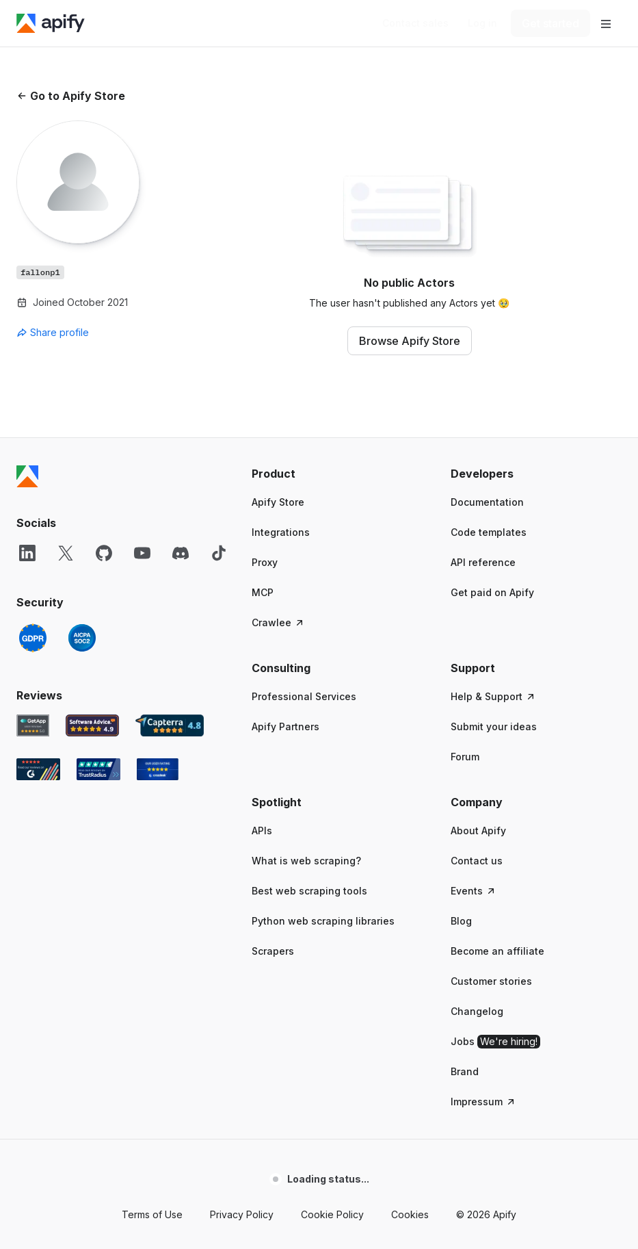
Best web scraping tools (309, 891)
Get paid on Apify (492, 592)
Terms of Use (152, 1214)
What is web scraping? (306, 860)
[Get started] (550, 23)
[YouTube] (142, 553)
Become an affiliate (497, 951)
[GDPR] (32, 637)
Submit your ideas (494, 726)
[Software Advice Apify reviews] (93, 725)
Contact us (477, 860)
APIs (262, 830)
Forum (465, 756)
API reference (483, 562)
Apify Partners (285, 726)
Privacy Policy (242, 1214)
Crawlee (278, 622)
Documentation (487, 502)
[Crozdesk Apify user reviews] (157, 769)
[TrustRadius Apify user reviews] (98, 769)
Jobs (495, 1041)
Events (473, 891)
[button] (337, 473)
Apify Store (278, 502)
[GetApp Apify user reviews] (32, 725)
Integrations (281, 532)
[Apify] (50, 23)
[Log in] (482, 23)
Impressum (483, 1101)
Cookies (410, 1214)
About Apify (478, 830)
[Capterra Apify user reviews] (169, 725)
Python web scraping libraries (323, 921)
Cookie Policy (332, 1214)
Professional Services (304, 696)
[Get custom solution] (415, 23)
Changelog (477, 1011)
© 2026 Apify (486, 1214)
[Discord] (180, 553)
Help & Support (493, 696)
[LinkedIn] (27, 553)
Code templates (489, 532)
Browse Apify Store (409, 341)
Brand (465, 1071)
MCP (263, 592)
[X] (66, 553)
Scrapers (273, 951)
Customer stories (491, 981)
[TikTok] (219, 553)
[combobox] (77, 332)
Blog (461, 921)
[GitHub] (104, 553)
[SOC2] (82, 637)
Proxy (265, 562)
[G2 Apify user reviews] (38, 769)
